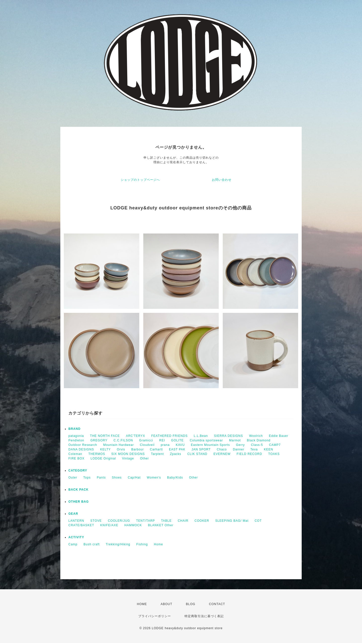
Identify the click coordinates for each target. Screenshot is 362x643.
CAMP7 (275, 445)
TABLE (166, 520)
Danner (238, 449)
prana (165, 445)
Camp (72, 544)
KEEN (268, 449)
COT (258, 520)
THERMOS (96, 454)
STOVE (96, 520)
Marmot (235, 440)
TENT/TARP (145, 520)
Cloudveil (147, 445)
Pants (101, 477)
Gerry (240, 445)
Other (144, 458)
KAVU (180, 445)
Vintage (128, 458)
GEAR (73, 513)
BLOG (190, 604)
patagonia (76, 436)
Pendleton (76, 440)
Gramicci (146, 440)
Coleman (75, 454)
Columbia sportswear (206, 440)
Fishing (142, 544)
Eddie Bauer (278, 436)
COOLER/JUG (119, 520)
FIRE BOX (76, 458)
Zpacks (175, 454)
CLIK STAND (197, 454)
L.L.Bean (201, 436)
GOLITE (177, 440)
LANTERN (76, 520)
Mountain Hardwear (118, 445)
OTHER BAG (78, 501)
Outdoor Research (82, 445)
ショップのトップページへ (140, 180)
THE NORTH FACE (105, 436)
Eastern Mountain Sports (210, 445)
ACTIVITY (76, 537)
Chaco (222, 449)
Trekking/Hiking (118, 544)
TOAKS (274, 454)
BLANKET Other (160, 525)
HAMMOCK (133, 525)
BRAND (74, 429)
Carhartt (156, 449)
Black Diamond (258, 440)
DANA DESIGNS (81, 449)
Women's (154, 477)
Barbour (137, 449)
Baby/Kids (175, 477)
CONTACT (217, 604)
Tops (86, 477)
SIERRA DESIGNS (228, 436)
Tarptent (157, 454)
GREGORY (98, 440)
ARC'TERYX (135, 436)
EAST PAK (177, 449)
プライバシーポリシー (154, 616)
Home (158, 544)
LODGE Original (103, 458)
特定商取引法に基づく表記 (204, 616)
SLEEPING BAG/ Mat (231, 520)
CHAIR (183, 520)
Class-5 (257, 445)
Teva (254, 449)
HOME (142, 604)
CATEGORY (77, 470)
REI (162, 440)
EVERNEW (222, 454)
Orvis (121, 449)
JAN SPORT (201, 449)
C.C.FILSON (123, 440)
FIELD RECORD (249, 454)
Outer (72, 477)
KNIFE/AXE (109, 525)
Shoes (117, 477)
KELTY (105, 449)
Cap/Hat (134, 477)
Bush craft (91, 544)
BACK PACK (78, 489)
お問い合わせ (222, 180)
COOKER (202, 520)
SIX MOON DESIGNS (128, 454)
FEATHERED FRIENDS (169, 436)
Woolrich (256, 436)
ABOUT (166, 604)
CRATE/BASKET (81, 525)
